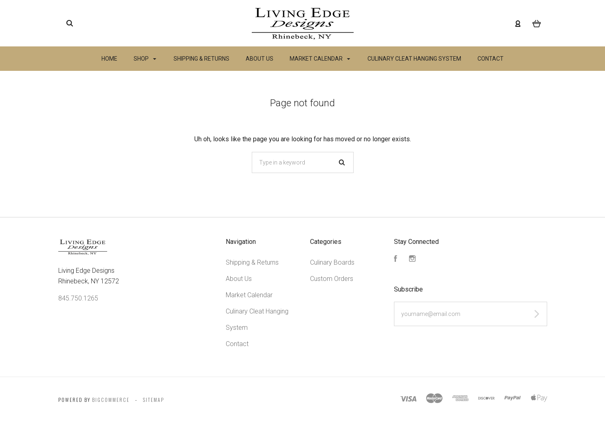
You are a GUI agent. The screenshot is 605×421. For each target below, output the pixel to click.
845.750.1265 (78, 298)
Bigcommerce (111, 399)
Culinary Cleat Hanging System (414, 58)
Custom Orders (331, 279)
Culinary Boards (332, 262)
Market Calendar (320, 58)
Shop (145, 58)
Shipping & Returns (201, 58)
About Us (259, 58)
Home (109, 58)
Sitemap (153, 399)
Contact (490, 58)
